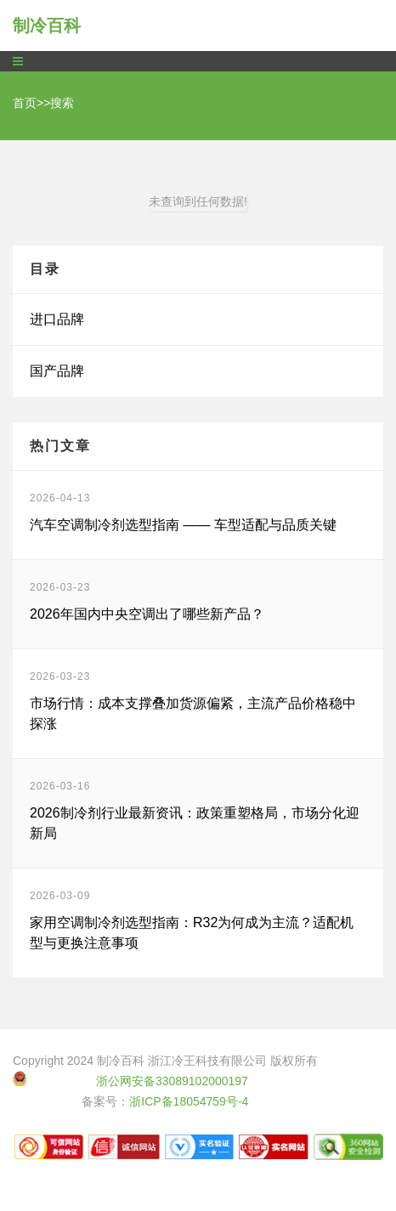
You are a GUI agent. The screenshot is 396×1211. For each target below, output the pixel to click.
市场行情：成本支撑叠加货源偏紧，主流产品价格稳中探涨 (193, 713)
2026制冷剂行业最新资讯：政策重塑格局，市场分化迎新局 (194, 823)
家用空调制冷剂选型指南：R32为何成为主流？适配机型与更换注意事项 (192, 932)
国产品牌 (57, 371)
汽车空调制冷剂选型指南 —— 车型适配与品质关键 (183, 525)
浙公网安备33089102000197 (172, 1081)
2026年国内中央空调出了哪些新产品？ (147, 614)
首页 (25, 103)
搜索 (62, 103)
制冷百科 (47, 25)
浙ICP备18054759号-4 (188, 1101)
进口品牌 (57, 319)
